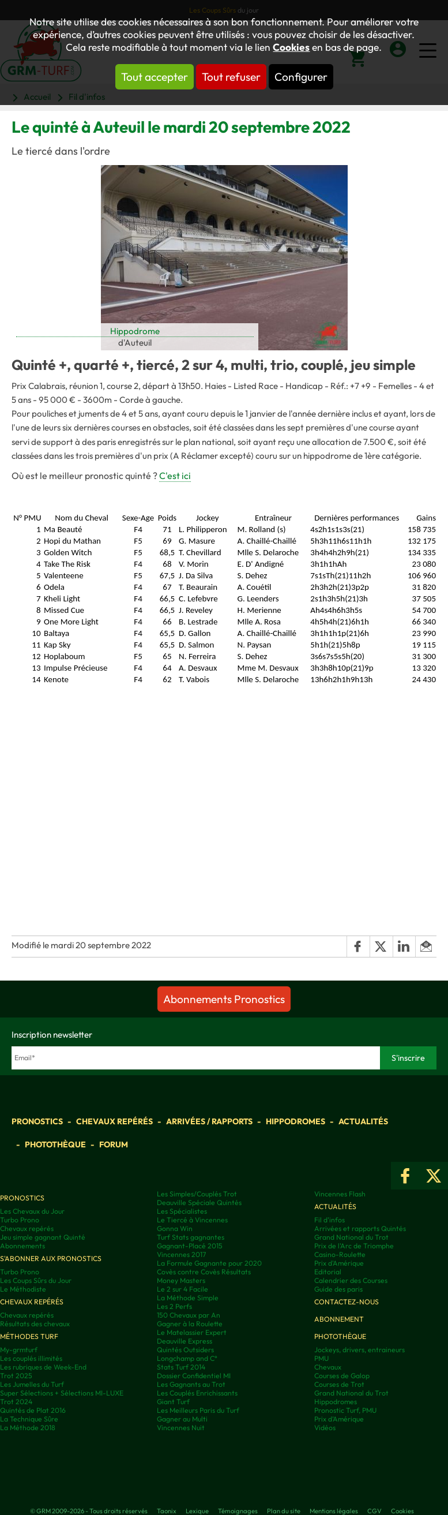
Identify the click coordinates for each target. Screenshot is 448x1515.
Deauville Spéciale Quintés (199, 1202)
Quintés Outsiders (185, 1349)
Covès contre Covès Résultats (204, 1271)
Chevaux (327, 1367)
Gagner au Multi (182, 1419)
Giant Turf (173, 1401)
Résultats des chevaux (35, 1323)
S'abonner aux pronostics (50, 1258)
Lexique (197, 1511)
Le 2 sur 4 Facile (182, 1289)
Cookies (291, 47)
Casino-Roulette (340, 1254)
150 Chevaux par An (188, 1315)
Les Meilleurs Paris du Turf (198, 1410)
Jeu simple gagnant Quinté (42, 1237)
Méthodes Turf (29, 1336)
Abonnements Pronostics (224, 999)
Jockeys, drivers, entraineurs (359, 1349)
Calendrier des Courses (350, 1280)
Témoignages (238, 1511)
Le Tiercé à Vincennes (192, 1219)
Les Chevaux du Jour (32, 1211)
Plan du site (283, 1511)
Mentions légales (334, 1511)
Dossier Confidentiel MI (194, 1375)
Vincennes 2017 (181, 1254)
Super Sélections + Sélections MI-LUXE (61, 1393)
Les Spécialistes (182, 1211)
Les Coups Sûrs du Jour (35, 1280)
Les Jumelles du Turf (32, 1384)
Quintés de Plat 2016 (33, 1410)
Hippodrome (135, 331)
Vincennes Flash (340, 1193)
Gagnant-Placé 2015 (190, 1245)
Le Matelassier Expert (192, 1332)
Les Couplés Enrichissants (197, 1393)
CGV (374, 1511)
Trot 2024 (16, 1401)
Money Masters (181, 1280)
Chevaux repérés (114, 1121)
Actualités (363, 1121)
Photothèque (55, 1144)
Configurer (300, 77)
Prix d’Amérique (339, 1419)
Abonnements (22, 1245)
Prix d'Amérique (339, 1263)
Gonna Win (175, 1228)
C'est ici (175, 475)
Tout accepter (154, 77)
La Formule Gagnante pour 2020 (209, 1263)
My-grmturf (18, 1349)
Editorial (327, 1271)
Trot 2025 (16, 1375)
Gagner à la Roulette (190, 1323)
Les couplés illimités (31, 1358)
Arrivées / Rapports (209, 1121)
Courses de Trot (339, 1384)
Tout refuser (231, 77)
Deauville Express (184, 1341)
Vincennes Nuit (181, 1427)
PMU (321, 1358)
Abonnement (339, 1319)
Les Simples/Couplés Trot (197, 1193)
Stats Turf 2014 (181, 1367)
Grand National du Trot (351, 1237)
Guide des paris (338, 1289)
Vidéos (325, 1427)
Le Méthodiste (23, 1289)
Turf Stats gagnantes (190, 1237)
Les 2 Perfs (174, 1306)
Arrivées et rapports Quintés (360, 1228)
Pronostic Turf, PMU (345, 1410)
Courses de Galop (342, 1375)
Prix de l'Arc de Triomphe (354, 1245)
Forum (113, 1144)
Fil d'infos (329, 1219)
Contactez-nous (346, 1301)
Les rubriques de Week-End (43, 1367)
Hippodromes (295, 1121)
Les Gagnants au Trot (191, 1384)
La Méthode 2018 (27, 1427)
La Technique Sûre (29, 1419)
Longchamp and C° (187, 1358)
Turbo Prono (19, 1219)
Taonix (166, 1511)
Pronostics (37, 1121)
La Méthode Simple (188, 1297)
